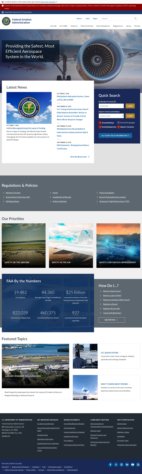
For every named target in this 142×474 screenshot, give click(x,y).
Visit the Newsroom (79, 156)
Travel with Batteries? (112, 313)
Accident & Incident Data (45, 424)
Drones (137, 26)
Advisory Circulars (13, 192)
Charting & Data (42, 435)
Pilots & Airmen (87, 26)
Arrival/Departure (109, 127)
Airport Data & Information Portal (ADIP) (48, 429)
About (79, 18)
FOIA (44, 467)
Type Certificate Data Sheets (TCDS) (47, 449)
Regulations (118, 26)
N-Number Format (106, 101)
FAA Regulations (12, 201)
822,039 (20, 312)
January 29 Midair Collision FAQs (23, 376)
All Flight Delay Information (115, 135)
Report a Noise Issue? (112, 291)
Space (128, 26)
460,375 (48, 312)
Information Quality (54, 467)
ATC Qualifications (110, 352)
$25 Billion (75, 292)
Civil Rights (35, 467)
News (95, 18)
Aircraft (53, 26)
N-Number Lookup (123, 432)
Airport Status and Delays (109, 111)
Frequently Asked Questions (127, 445)
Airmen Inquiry (122, 424)
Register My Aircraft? (111, 308)
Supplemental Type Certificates (48, 443)
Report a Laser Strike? (112, 295)
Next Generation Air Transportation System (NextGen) (102, 425)
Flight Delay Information (45, 439)
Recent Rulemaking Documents (112, 197)
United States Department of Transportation (18, 12)
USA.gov (41, 470)
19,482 (20, 292)
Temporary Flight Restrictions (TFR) (114, 201)
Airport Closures (127, 127)
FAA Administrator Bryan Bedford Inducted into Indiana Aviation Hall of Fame (72, 132)
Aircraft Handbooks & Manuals (74, 424)
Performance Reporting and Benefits (100, 443)
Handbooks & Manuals (62, 197)
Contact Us (6, 436)
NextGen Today (96, 431)
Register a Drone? (110, 304)
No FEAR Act (68, 467)
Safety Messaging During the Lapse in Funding (25, 128)
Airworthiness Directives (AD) (18, 197)
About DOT (5, 467)
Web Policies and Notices (55, 470)
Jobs (87, 18)
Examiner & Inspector (71, 436)
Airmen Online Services (125, 428)
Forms (55, 192)
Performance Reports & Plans (74, 445)
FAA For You (112, 320)
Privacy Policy (31, 470)
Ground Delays (108, 123)
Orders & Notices (60, 201)
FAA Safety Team (123, 441)
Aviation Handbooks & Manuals (74, 432)
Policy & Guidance (106, 192)
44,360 (48, 292)
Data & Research (103, 26)
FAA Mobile (121, 436)
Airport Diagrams (69, 428)
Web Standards (72, 470)
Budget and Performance (20, 467)
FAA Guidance (68, 441)
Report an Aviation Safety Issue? (116, 300)
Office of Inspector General (14, 470)
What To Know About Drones (115, 384)
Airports (74, 26)
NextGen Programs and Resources (98, 436)
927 (75, 312)
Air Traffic (64, 26)
